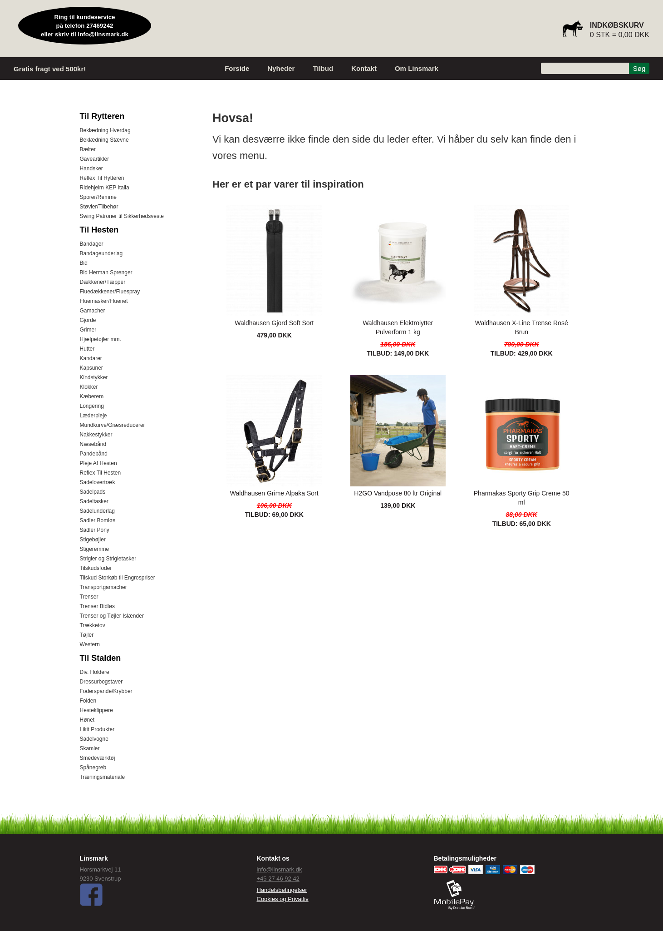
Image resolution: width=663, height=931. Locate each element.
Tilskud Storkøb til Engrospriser (117, 577)
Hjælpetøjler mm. (100, 339)
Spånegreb (93, 767)
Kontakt (364, 68)
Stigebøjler (93, 539)
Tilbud (323, 68)
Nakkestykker (96, 434)
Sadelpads (93, 492)
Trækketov (92, 625)
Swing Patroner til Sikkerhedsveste (122, 216)
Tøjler (87, 635)
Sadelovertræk (97, 482)
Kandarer (91, 358)
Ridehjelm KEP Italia (104, 187)
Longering (92, 406)
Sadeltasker (94, 501)
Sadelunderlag (97, 511)
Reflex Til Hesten (100, 473)
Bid (84, 263)
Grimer (88, 330)
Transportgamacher (103, 587)
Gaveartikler (94, 159)
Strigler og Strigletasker (108, 558)
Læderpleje (93, 415)
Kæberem (92, 396)
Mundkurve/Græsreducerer (112, 425)
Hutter (87, 349)
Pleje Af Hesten (98, 463)
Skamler (90, 748)
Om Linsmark (416, 68)
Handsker (91, 168)
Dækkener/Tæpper (103, 282)
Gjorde (88, 320)
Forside (237, 68)
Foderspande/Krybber (106, 691)
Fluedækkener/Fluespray (110, 291)
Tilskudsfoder (96, 568)
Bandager (91, 244)
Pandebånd (94, 454)
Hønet (87, 720)
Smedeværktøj (97, 758)
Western (90, 644)
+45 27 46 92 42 (278, 878)
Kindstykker (94, 377)
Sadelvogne (94, 739)
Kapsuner (91, 368)
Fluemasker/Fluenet (104, 301)
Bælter (88, 149)
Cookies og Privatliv (283, 899)
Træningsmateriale (102, 777)
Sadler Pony (94, 530)
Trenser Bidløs (97, 606)
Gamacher (92, 310)
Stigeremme (94, 549)
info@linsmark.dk (103, 34)
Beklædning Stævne (104, 140)
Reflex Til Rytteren (102, 178)
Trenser (89, 597)
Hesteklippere (96, 710)
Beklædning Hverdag (105, 130)
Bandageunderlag (101, 253)
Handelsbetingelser (282, 889)
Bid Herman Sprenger (106, 272)
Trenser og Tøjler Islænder (112, 616)
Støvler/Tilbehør (99, 206)
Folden (88, 701)
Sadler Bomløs (98, 520)
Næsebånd (93, 444)
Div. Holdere (94, 672)
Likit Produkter (97, 729)
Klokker (89, 387)
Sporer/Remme (98, 197)
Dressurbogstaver (101, 681)
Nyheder (281, 68)
